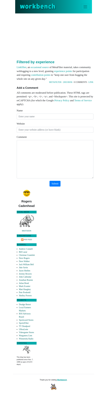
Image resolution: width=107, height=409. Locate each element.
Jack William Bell (26, 264)
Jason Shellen (24, 271)
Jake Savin (23, 267)
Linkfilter (21, 67)
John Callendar (25, 277)
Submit (54, 183)
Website (21, 123)
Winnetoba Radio (26, 339)
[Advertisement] (62, 36)
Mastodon (26, 231)
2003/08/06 (67, 82)
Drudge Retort (25, 304)
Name (20, 110)
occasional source (40, 67)
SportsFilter (24, 323)
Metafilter (55, 82)
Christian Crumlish (27, 255)
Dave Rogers (24, 258)
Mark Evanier (24, 286)
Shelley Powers (25, 295)
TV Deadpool (24, 326)
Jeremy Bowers (25, 274)
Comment (22, 137)
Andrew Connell (26, 249)
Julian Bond (24, 283)
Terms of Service (83, 100)
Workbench (62, 380)
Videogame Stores (26, 332)
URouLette (23, 329)
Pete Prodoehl (25, 292)
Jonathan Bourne (26, 280)
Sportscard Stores (26, 320)
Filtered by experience (35, 62)
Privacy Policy (61, 100)
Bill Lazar (23, 252)
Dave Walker (24, 261)
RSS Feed (28, 239)
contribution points (40, 74)
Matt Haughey (25, 289)
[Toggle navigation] (85, 7)
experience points (63, 71)
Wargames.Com (25, 335)
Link (90, 82)
